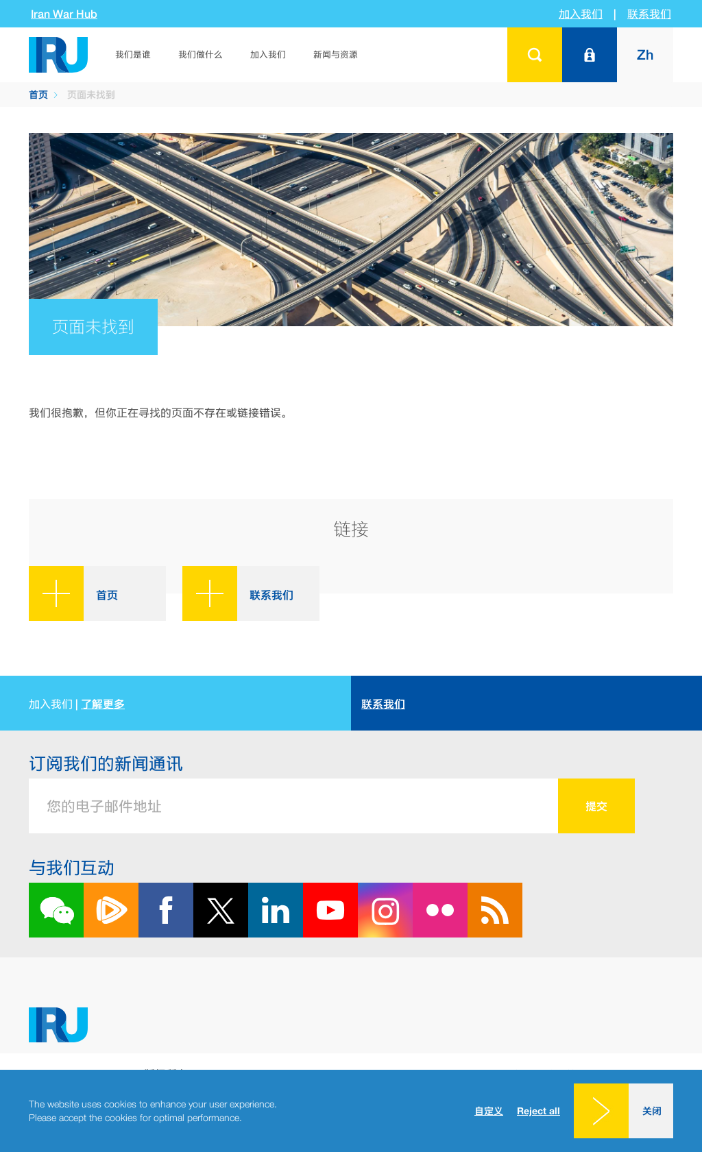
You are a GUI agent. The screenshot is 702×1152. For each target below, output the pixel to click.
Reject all (538, 1110)
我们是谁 (133, 54)
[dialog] (351, 1111)
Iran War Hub (64, 14)
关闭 (652, 1110)
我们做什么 (200, 54)
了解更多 (103, 704)
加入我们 (581, 14)
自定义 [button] (488, 1110)
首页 (38, 94)
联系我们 (649, 14)
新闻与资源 (335, 54)
